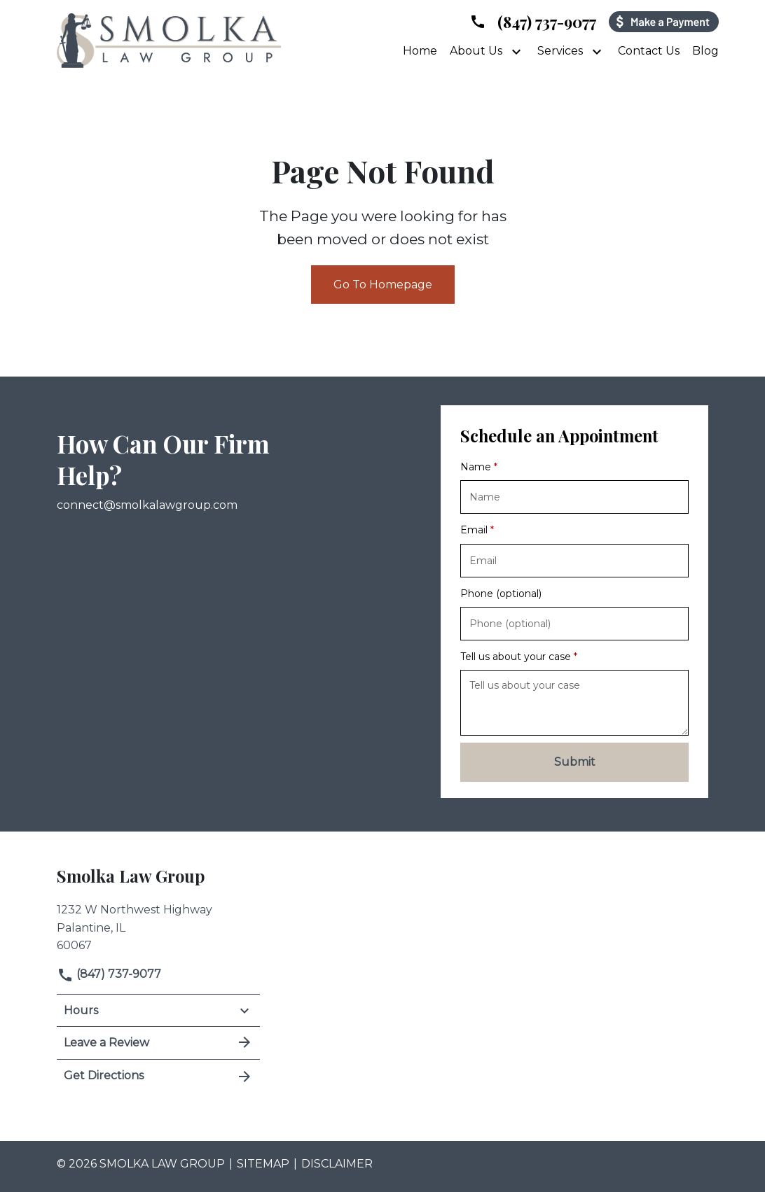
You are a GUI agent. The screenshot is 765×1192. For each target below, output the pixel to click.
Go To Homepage (382, 284)
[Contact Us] (649, 51)
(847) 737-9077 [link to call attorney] (109, 974)
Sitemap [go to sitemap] (263, 1163)
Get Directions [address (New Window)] (158, 1076)
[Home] (420, 51)
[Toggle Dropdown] (518, 51)
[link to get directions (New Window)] (158, 926)
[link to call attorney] (532, 21)
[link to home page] (169, 39)
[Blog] (705, 51)
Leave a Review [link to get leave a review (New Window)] (158, 1042)
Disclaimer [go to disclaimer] (337, 1163)
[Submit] (574, 762)
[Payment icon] (664, 21)
